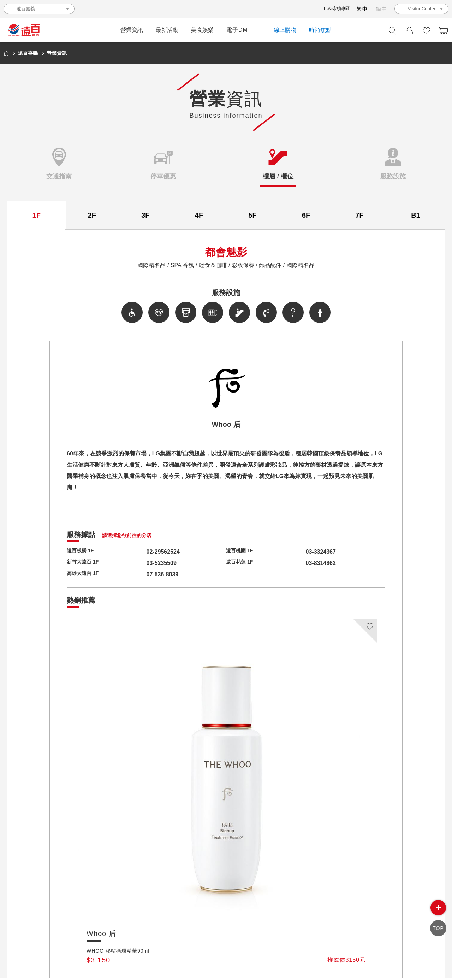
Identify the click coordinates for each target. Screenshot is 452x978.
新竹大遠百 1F (85, 563)
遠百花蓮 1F (241, 563)
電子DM (237, 30)
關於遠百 (171, 919)
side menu (438, 911)
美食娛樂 (202, 30)
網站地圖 (340, 919)
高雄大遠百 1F (85, 574)
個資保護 (287, 919)
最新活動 (167, 30)
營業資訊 (131, 30)
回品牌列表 (226, 859)
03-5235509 (148, 563)
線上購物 (285, 30)
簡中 (381, 9)
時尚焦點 (320, 30)
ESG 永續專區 (425, 919)
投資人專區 (200, 919)
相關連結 (366, 919)
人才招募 (260, 919)
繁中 (362, 9)
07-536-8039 (149, 574)
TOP (438, 929)
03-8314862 (307, 563)
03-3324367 (307, 552)
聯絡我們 (393, 919)
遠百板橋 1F (82, 552)
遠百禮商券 (231, 919)
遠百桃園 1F (241, 552)
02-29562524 (149, 552)
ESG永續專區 (337, 8)
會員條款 (313, 919)
